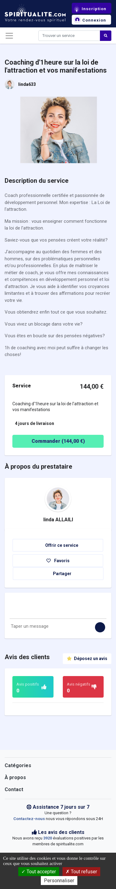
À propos (15, 777)
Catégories (18, 765)
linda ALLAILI (58, 520)
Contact (14, 789)
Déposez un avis (87, 658)
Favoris (58, 560)
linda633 (27, 84)
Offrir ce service (57, 545)
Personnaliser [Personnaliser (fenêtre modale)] (59, 880)
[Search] (69, 35)
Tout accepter (38, 872)
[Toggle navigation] (9, 35)
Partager (58, 573)
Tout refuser (81, 872)
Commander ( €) (50, 441)
